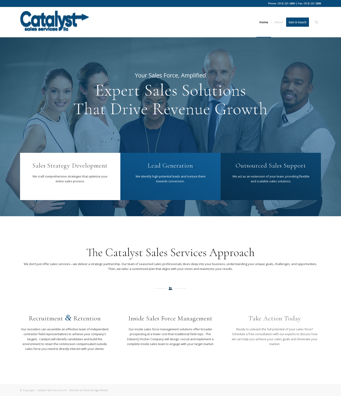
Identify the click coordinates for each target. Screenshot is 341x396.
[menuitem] (263, 22)
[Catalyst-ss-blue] (54, 24)
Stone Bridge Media (95, 390)
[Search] (316, 22)
